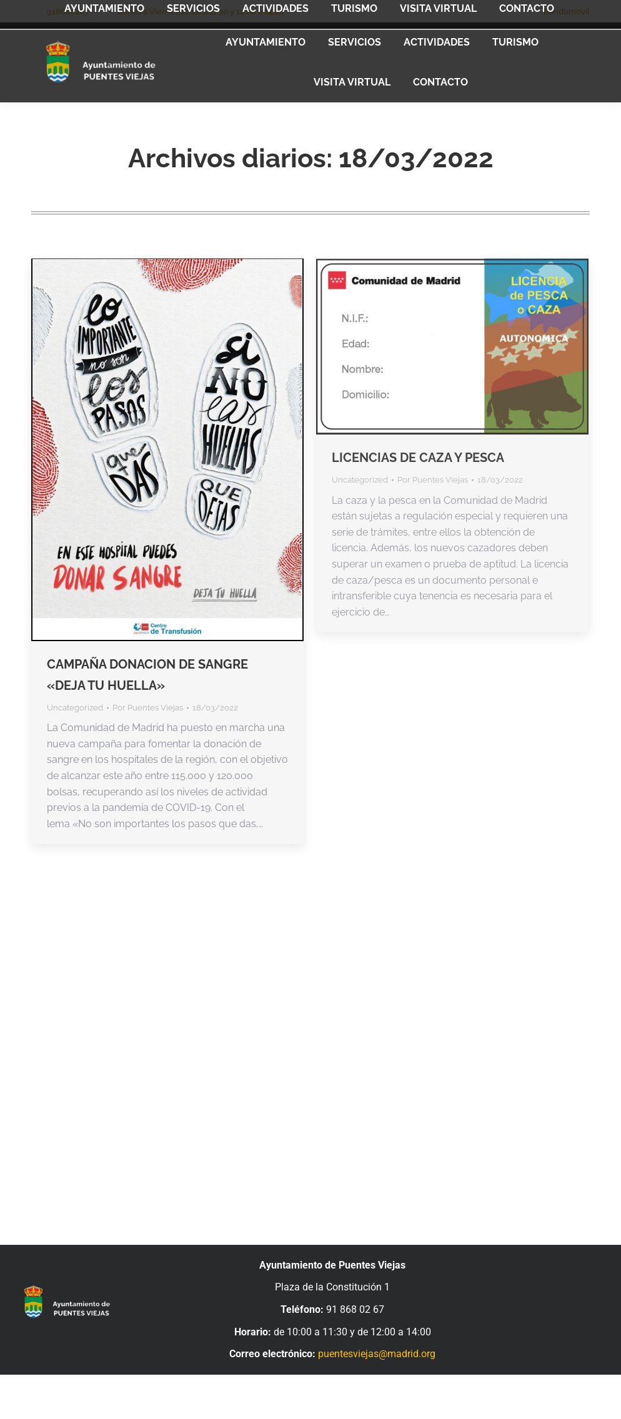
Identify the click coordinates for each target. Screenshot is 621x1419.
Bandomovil (567, 11)
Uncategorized (75, 707)
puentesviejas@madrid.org (376, 1354)
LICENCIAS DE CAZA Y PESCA (418, 457)
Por (147, 707)
